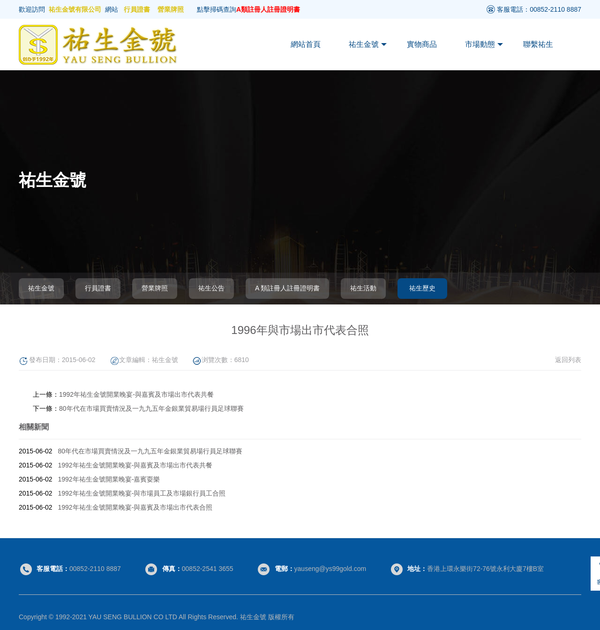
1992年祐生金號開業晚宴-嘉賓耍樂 (109, 479)
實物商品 (422, 44)
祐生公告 (211, 288)
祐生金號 (368, 44)
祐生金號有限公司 (75, 9)
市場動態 (484, 44)
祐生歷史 (422, 288)
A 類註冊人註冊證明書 (287, 288)
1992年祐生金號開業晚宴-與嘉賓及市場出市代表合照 (135, 507)
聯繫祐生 (538, 44)
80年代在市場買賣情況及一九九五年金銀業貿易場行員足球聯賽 (151, 408)
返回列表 (568, 359)
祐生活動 (363, 288)
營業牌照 (171, 9)
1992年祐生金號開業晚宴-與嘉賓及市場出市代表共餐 (136, 394)
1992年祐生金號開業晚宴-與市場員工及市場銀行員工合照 (142, 493)
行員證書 (137, 9)
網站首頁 (306, 44)
